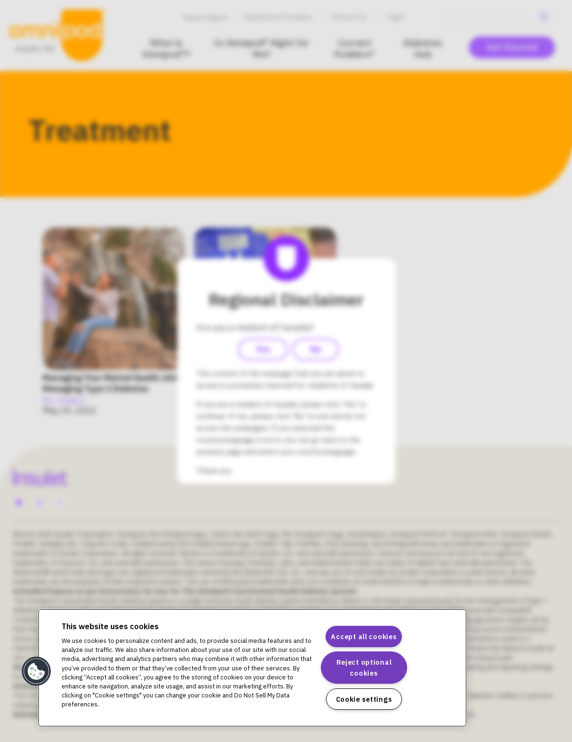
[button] (36, 671)
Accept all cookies (364, 636)
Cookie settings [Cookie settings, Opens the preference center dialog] (364, 699)
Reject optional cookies (364, 668)
